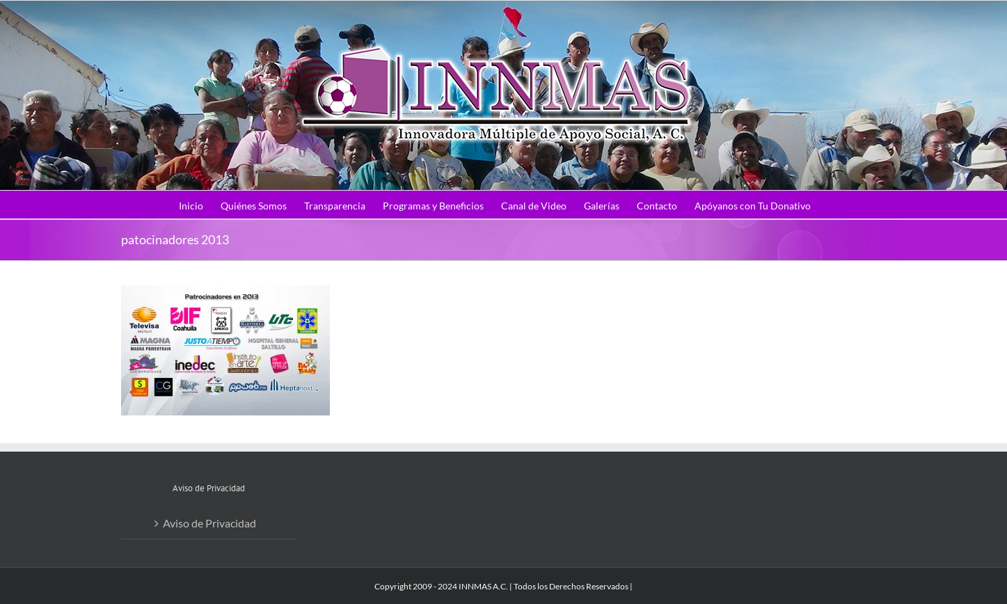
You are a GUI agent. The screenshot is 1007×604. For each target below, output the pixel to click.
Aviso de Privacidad (209, 523)
